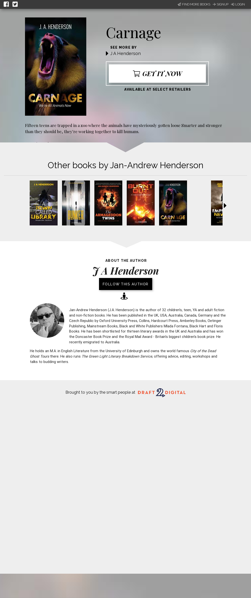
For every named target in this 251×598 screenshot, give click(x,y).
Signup (220, 4)
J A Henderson (125, 53)
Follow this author (126, 284)
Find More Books (194, 4)
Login (238, 4)
